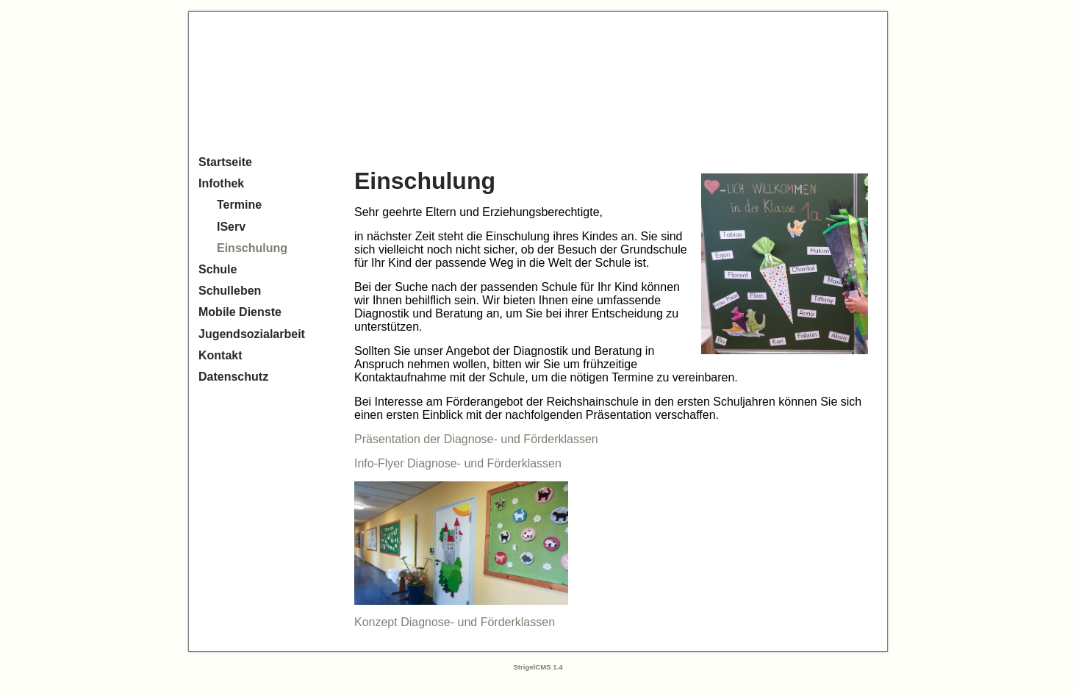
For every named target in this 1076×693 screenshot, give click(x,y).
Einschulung (252, 248)
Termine (239, 204)
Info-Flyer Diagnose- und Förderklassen (458, 463)
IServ (231, 226)
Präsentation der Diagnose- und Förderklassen (476, 439)
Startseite (225, 162)
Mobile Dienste (239, 312)
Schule (217, 269)
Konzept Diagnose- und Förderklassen (454, 622)
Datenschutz (233, 376)
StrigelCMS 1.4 (537, 667)
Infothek (221, 183)
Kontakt (220, 355)
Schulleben (229, 290)
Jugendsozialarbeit (251, 334)
